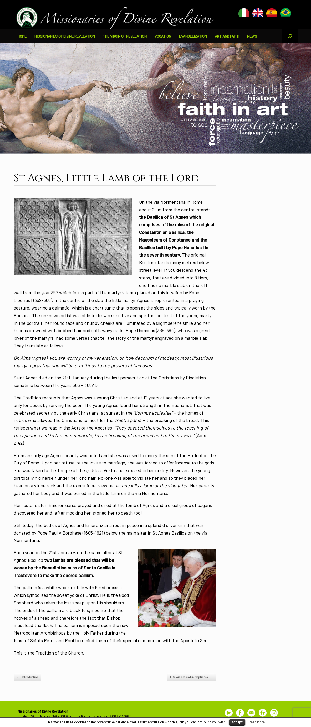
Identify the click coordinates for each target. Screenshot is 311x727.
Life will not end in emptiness (191, 677)
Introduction (27, 677)
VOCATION (163, 36)
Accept (237, 722)
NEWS (252, 36)
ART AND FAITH (227, 36)
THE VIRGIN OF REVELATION (125, 36)
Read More (257, 722)
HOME (22, 36)
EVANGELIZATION (193, 36)
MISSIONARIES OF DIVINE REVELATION (64, 36)
